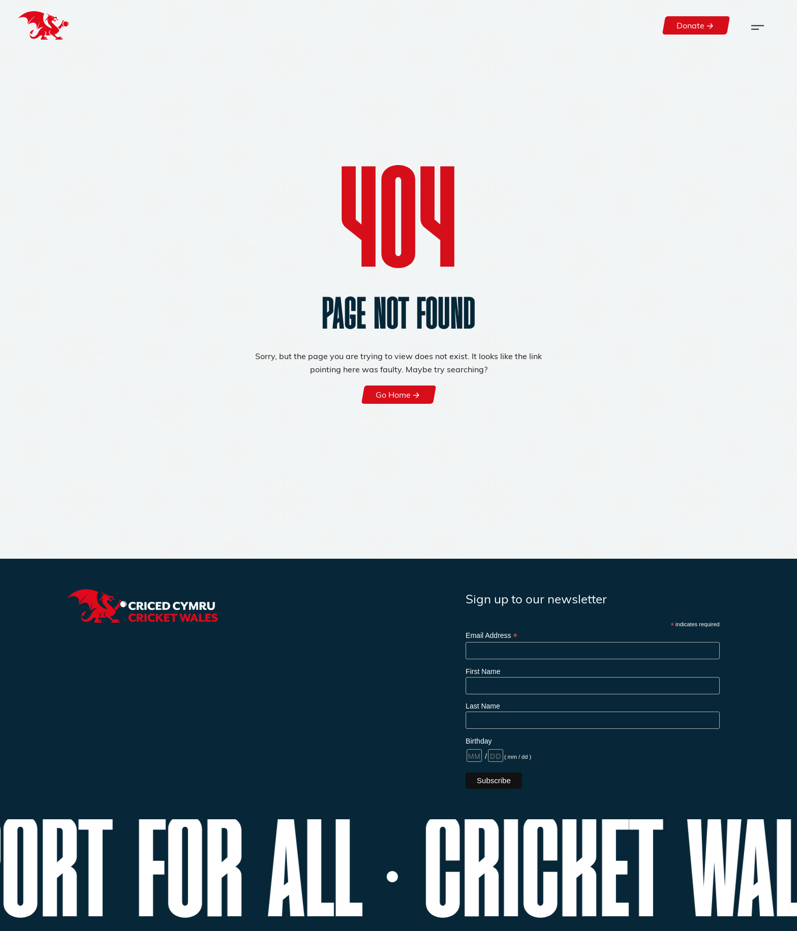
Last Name (483, 706)
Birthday (479, 741)
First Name (483, 671)
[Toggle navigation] (757, 25)
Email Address (491, 635)
